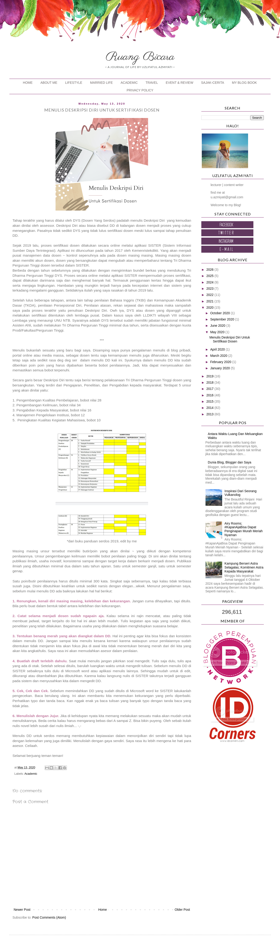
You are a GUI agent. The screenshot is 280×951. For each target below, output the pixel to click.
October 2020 (220, 313)
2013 (210, 414)
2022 (210, 295)
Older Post (182, 909)
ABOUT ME (48, 82)
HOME (28, 82)
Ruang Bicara (140, 57)
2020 (210, 307)
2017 (210, 389)
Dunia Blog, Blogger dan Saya (229, 462)
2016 (210, 395)
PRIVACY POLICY (140, 90)
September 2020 (222, 319)
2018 (210, 382)
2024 (210, 282)
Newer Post (22, 909)
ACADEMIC (129, 82)
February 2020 (221, 362)
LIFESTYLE (73, 82)
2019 (210, 376)
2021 (210, 301)
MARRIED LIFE (101, 82)
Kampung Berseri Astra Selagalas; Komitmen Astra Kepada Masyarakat (243, 567)
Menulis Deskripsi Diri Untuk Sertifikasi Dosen (229, 339)
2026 (210, 269)
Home (102, 909)
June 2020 (218, 325)
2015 (210, 401)
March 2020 (219, 355)
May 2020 (217, 332)
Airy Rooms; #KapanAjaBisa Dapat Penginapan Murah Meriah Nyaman (243, 529)
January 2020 (220, 368)
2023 (210, 288)
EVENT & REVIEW (179, 82)
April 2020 (218, 349)
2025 (210, 276)
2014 (210, 408)
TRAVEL (152, 82)
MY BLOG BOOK (244, 82)
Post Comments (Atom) (49, 917)
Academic (30, 773)
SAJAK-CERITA (212, 82)
